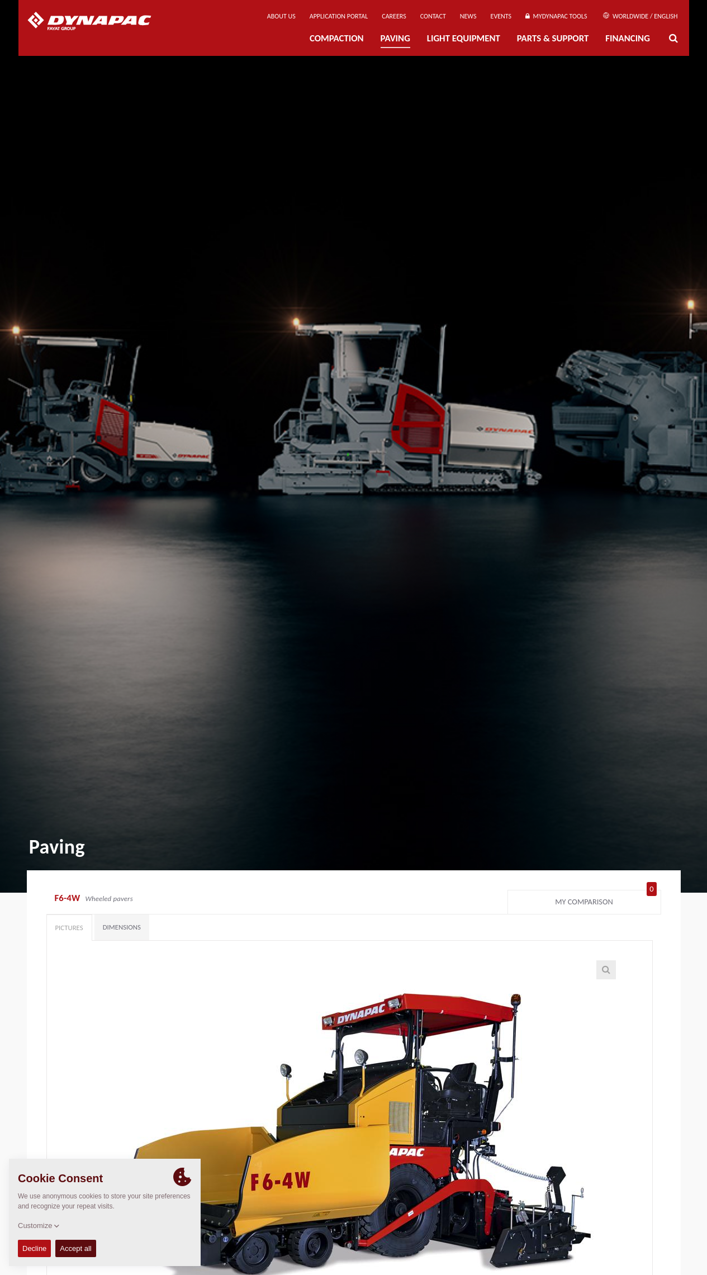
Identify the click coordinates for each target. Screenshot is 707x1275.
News (468, 16)
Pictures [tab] (69, 927)
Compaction (337, 38)
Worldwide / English (640, 16)
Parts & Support (553, 38)
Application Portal (339, 16)
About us (281, 16)
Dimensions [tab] (122, 927)
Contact (433, 16)
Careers (394, 16)
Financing (627, 38)
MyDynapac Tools (556, 16)
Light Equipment (463, 38)
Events (501, 16)
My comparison (605, 899)
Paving (395, 38)
